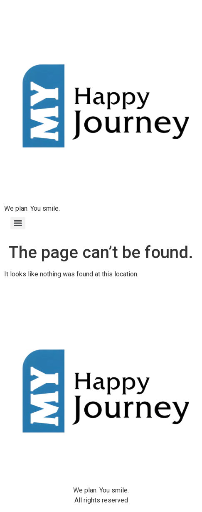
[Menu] (17, 223)
